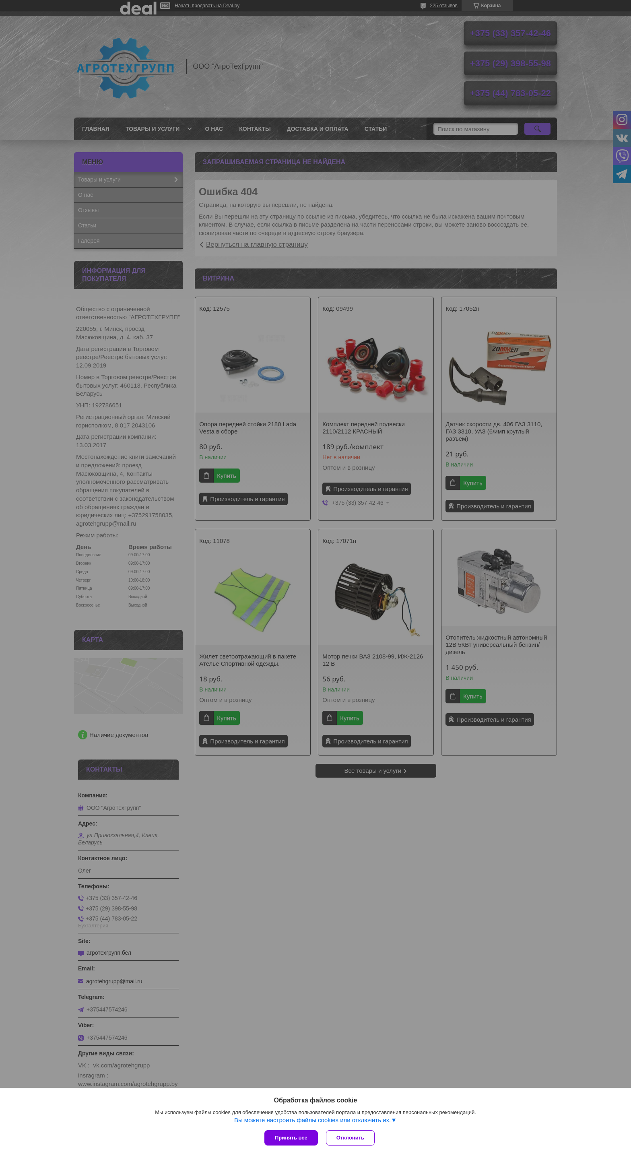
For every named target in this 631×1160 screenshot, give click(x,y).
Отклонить (350, 1138)
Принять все (291, 1138)
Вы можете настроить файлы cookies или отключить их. (312, 1120)
